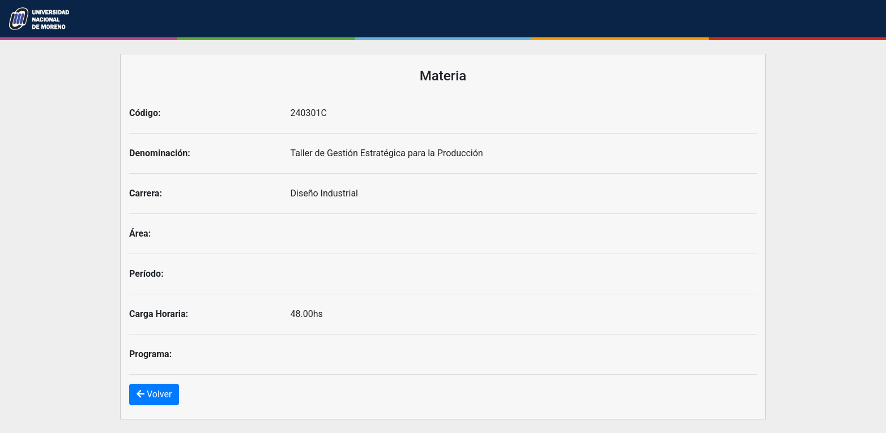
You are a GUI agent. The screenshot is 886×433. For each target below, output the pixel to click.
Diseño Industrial (325, 193)
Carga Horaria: (158, 313)
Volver (154, 394)
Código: (144, 113)
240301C (309, 113)
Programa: (150, 354)
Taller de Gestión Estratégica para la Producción (387, 153)
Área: (140, 233)
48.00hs (307, 313)
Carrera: (145, 193)
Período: (146, 273)
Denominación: (159, 153)
